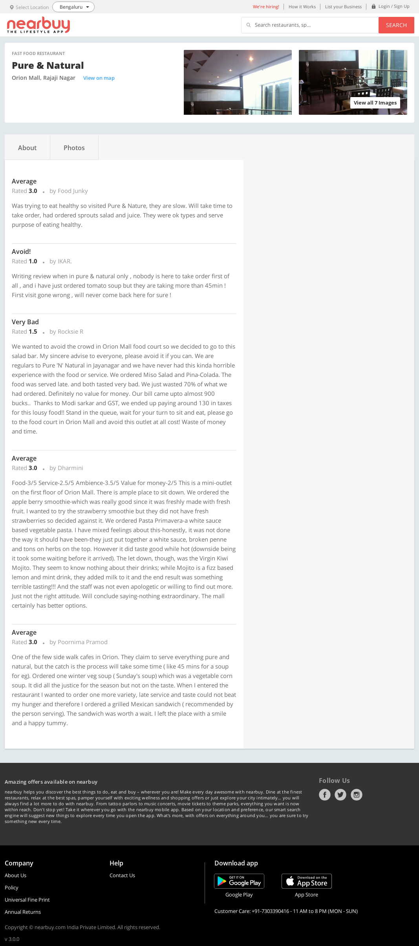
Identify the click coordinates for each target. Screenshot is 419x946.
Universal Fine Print (27, 899)
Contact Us (122, 875)
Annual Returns (23, 911)
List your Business (343, 6)
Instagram (356, 795)
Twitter (340, 795)
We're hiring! (266, 6)
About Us (15, 875)
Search (396, 25)
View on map (99, 77)
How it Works (302, 6)
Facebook (325, 795)
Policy (11, 887)
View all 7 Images (375, 102)
